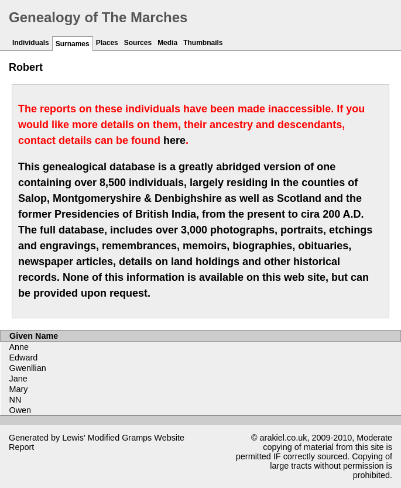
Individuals (30, 43)
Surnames (73, 44)
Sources (138, 43)
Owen (20, 410)
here (174, 140)
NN (15, 399)
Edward (23, 357)
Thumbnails (202, 43)
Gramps (137, 437)
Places (107, 43)
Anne (19, 347)
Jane (18, 378)
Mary (18, 389)
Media (167, 43)
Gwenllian (27, 368)
